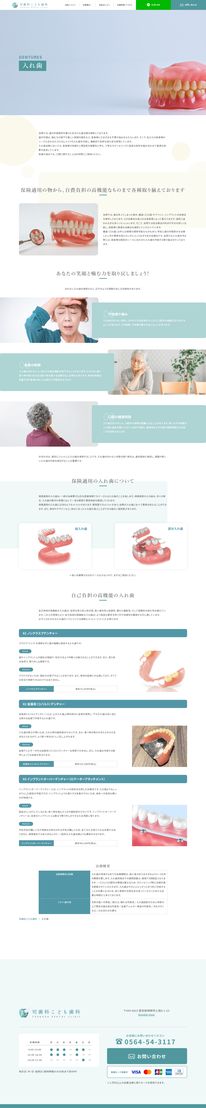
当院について (70, 5)
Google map (146, 1014)
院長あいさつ (104, 5)
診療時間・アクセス (124, 5)
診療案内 (87, 5)
